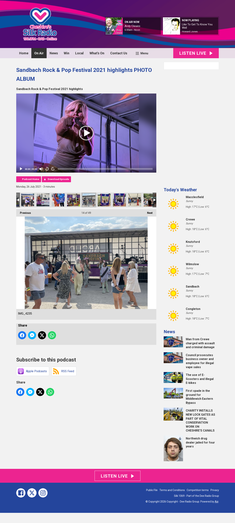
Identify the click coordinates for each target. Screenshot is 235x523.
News (54, 53)
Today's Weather (180, 189)
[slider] (105, 169)
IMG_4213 (150, 199)
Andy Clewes (132, 26)
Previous (23, 211)
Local (79, 53)
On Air (39, 53)
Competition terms (198, 490)
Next (148, 211)
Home (23, 53)
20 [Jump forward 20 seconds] (53, 169)
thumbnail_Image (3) (27, 199)
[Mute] (41, 169)
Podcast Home (30, 179)
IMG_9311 (104, 199)
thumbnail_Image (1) (42, 199)
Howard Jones (190, 31)
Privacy (214, 490)
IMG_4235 (88, 199)
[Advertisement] (191, 127)
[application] (86, 133)
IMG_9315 (73, 199)
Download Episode (58, 179)
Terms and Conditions (172, 490)
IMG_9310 (119, 199)
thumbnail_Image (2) (58, 199)
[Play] (21, 169)
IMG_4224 (134, 199)
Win (66, 53)
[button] (86, 133)
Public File (152, 490)
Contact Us (118, 53)
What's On (97, 53)
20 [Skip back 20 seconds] (47, 169)
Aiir (216, 501)
